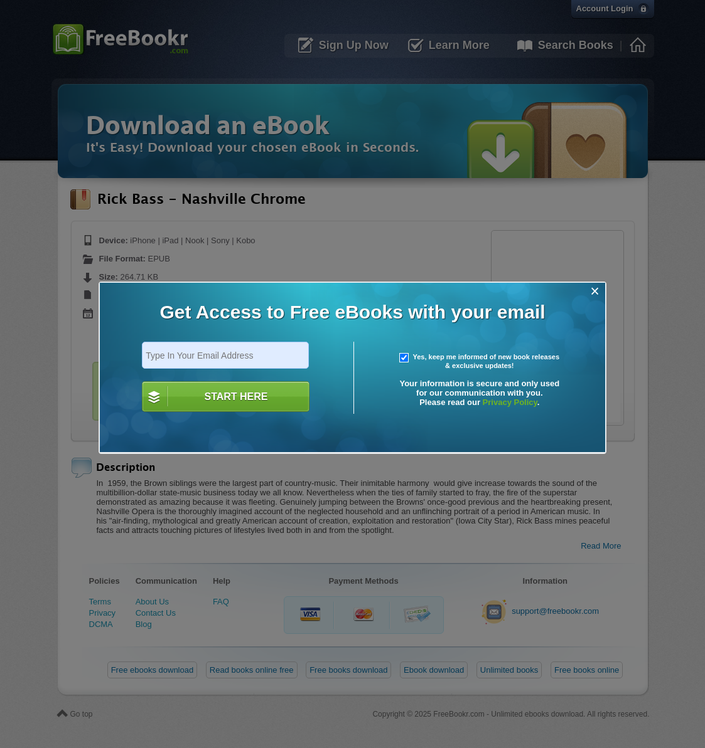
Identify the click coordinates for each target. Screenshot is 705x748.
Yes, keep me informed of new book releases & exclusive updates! (479, 361)
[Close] (595, 291)
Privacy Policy (510, 402)
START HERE (235, 396)
